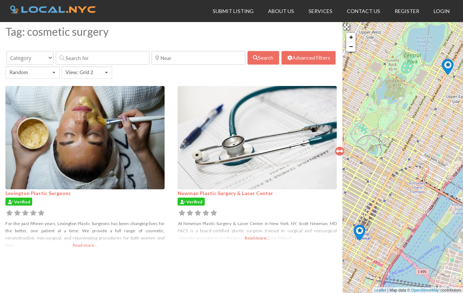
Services (320, 11)
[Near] (198, 58)
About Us (281, 11)
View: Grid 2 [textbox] (79, 72)
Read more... (85, 245)
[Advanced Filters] (308, 58)
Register (407, 11)
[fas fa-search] (263, 58)
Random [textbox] (18, 72)
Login (442, 11)
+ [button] (351, 37)
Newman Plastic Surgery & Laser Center (225, 193)
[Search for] (102, 58)
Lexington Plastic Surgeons (38, 193)
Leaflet (380, 290)
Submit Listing (233, 11)
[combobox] (32, 72)
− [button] (351, 47)
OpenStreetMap (425, 290)
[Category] (30, 58)
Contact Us (363, 11)
